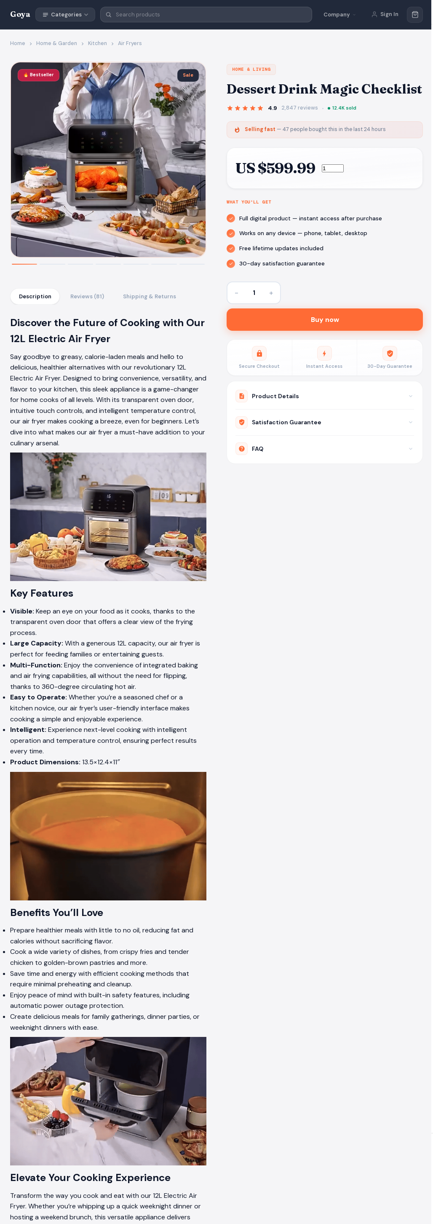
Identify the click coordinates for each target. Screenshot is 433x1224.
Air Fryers (130, 43)
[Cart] (415, 15)
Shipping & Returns (151, 296)
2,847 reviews (299, 107)
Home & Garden (56, 43)
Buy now (325, 320)
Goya (20, 14)
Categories (65, 14)
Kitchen (97, 43)
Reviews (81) (88, 296)
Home (17, 43)
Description (35, 296)
